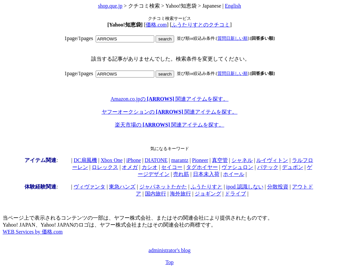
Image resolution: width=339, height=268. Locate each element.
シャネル (242, 160)
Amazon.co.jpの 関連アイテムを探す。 (169, 99)
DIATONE (156, 160)
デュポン (292, 167)
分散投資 (277, 186)
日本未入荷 (206, 174)
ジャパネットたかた (163, 186)
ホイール (233, 174)
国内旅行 (155, 193)
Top (170, 262)
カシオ (150, 167)
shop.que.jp (110, 6)
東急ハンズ (122, 186)
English (233, 6)
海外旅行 (180, 193)
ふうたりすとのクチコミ (200, 24)
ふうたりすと (206, 186)
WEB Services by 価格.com (33, 232)
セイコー (171, 167)
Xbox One (111, 160)
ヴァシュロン (237, 167)
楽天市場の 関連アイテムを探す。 (169, 125)
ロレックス (105, 167)
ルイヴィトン (272, 160)
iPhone (133, 160)
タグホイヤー (202, 167)
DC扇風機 (85, 160)
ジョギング (208, 193)
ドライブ (235, 193)
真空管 (220, 160)
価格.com (156, 24)
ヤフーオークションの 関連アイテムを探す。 (170, 112)
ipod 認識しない (244, 186)
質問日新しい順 (233, 38)
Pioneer (200, 160)
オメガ (130, 167)
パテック (267, 167)
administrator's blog (170, 250)
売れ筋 (181, 174)
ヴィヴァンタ (89, 186)
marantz (179, 160)
